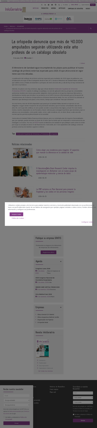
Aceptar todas (16, 214)
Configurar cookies (87, 222)
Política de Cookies (18, 218)
